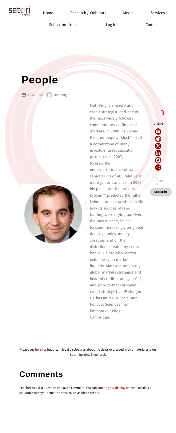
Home (48, 13)
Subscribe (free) (63, 25)
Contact (152, 25)
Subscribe (160, 192)
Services (158, 13)
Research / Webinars (88, 13)
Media (128, 13)
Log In (111, 25)
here (38, 349)
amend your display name (115, 387)
